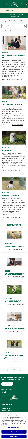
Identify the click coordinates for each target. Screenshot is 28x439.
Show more (14, 369)
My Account (6, 408)
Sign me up (7, 384)
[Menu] (2, 4)
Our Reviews (6, 418)
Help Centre (6, 425)
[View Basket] (26, 4)
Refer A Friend (6, 415)
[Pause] (26, 10)
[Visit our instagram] (2, 392)
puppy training (8, 298)
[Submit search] (6, 4)
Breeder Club (6, 420)
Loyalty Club (6, 423)
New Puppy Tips (5, 147)
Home (4, 30)
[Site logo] (14, 4)
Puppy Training (5, 192)
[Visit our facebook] (5, 392)
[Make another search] (14, 26)
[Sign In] (22, 4)
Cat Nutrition (23, 21)
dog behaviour (8, 243)
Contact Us (5, 413)
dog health (7, 271)
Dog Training (5, 52)
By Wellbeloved (17, 79)
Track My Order (7, 411)
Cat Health (12, 21)
